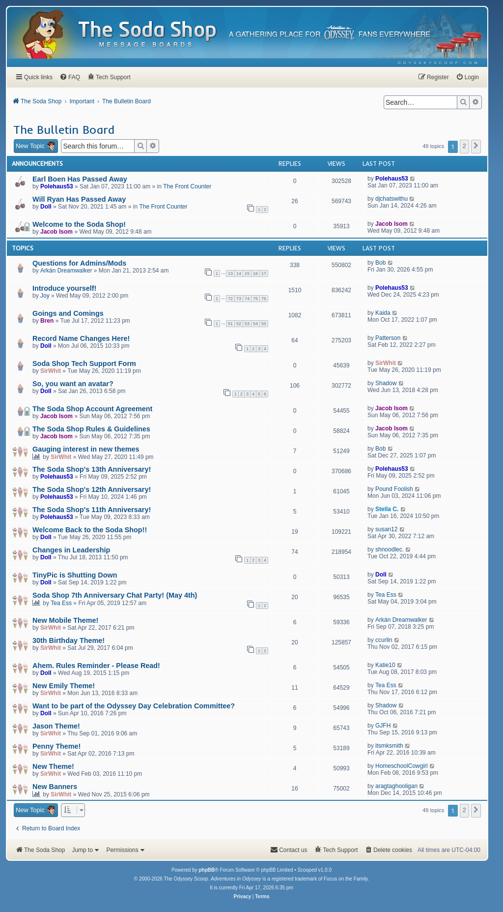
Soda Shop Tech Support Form (84, 363)
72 (230, 298)
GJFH (383, 725)
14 (238, 273)
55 (263, 323)
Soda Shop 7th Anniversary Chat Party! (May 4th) (114, 595)
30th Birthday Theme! (68, 640)
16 (255, 273)
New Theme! (53, 766)
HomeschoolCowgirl (401, 765)
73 (238, 298)
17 (263, 273)
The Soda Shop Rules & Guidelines (91, 429)
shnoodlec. (389, 549)
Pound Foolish (394, 489)
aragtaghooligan (396, 786)
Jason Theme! (56, 726)
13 (230, 273)
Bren (47, 320)
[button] (476, 146)
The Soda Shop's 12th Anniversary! (91, 489)
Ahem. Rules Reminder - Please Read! (96, 665)
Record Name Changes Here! (81, 338)
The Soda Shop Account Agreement (92, 409)
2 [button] (464, 146)
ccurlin (383, 640)
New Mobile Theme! (65, 620)
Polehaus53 (56, 186)
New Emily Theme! (63, 686)
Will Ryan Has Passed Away (79, 199)
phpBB (206, 870)
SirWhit (50, 370)
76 (263, 298)
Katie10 (385, 665)
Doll (46, 206)
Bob (380, 262)
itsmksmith (389, 745)
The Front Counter (187, 186)
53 (247, 323)
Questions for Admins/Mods (79, 263)
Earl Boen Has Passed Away (79, 179)
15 (247, 273)
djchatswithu (391, 198)
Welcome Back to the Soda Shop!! (89, 530)
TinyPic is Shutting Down (74, 575)
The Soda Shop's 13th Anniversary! (91, 469)
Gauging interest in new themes (86, 449)
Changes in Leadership (71, 550)
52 (238, 323)
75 (255, 298)
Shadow (385, 383)
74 (247, 298)
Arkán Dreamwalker (66, 270)
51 (230, 323)
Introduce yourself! (64, 288)
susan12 (386, 529)
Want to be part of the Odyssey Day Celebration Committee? (133, 706)
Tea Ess (61, 603)
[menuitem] (439, 62)
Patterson (387, 337)
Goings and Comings (68, 313)
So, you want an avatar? (72, 384)
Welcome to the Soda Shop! (79, 224)
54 (255, 323)
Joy (45, 295)
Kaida (383, 312)
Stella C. (386, 509)
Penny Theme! (56, 746)
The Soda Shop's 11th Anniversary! (91, 510)
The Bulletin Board (63, 129)
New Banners (54, 786)
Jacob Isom (56, 231)
